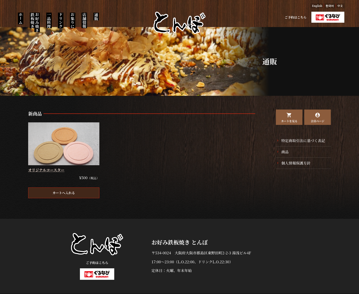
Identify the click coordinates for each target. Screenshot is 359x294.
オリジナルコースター (46, 170)
